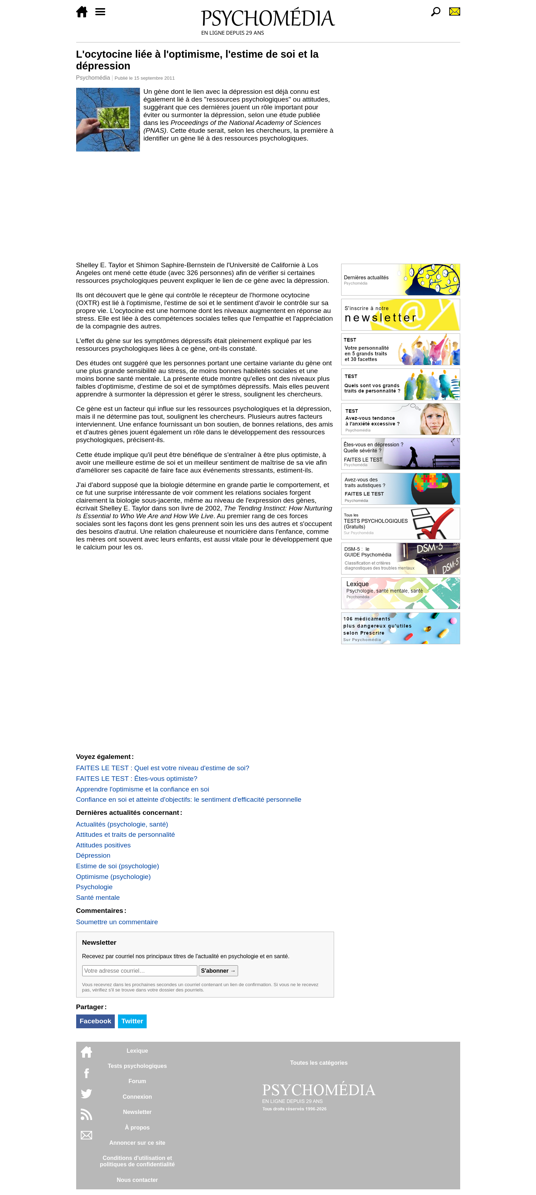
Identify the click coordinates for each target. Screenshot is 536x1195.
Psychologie (94, 887)
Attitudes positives (103, 845)
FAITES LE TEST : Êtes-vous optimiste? (137, 778)
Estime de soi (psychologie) (117, 866)
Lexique (137, 1051)
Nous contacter (137, 1180)
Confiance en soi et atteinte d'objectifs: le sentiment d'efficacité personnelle (188, 799)
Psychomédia (93, 78)
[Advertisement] (205, 205)
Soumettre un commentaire (117, 922)
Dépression (93, 855)
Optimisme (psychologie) (113, 876)
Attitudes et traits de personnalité (125, 834)
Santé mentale (98, 897)
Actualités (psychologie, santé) (122, 824)
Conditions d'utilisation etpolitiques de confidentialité (137, 1161)
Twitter (132, 1021)
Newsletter (137, 1112)
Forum (137, 1081)
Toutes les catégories (319, 1063)
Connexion (137, 1097)
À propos (137, 1128)
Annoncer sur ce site (137, 1143)
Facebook (96, 1021)
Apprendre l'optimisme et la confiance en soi (142, 789)
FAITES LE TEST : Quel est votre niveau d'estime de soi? (162, 768)
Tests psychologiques (137, 1066)
